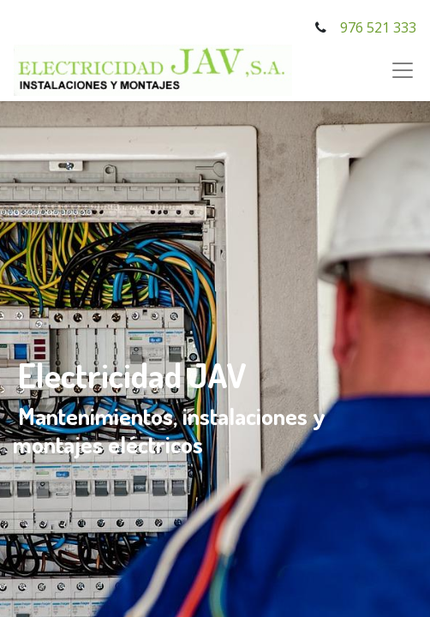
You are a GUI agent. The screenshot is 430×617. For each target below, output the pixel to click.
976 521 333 (378, 27)
